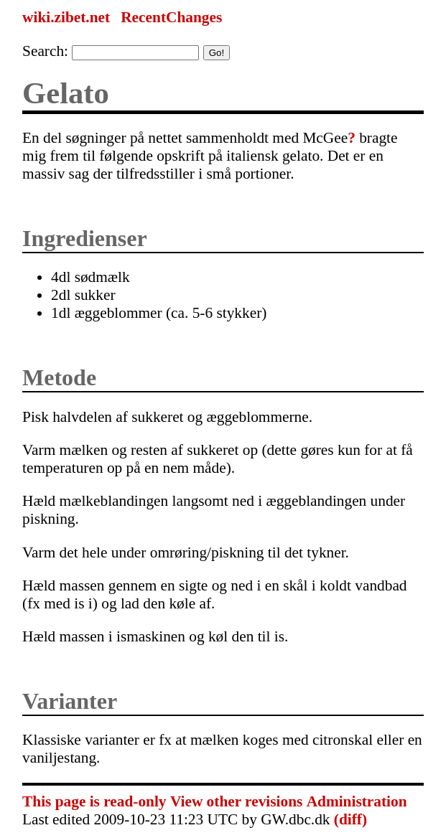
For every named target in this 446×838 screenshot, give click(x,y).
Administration (357, 801)
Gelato (65, 93)
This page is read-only (94, 801)
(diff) (350, 819)
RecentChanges (171, 17)
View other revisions (236, 801)
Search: (45, 51)
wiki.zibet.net (66, 17)
